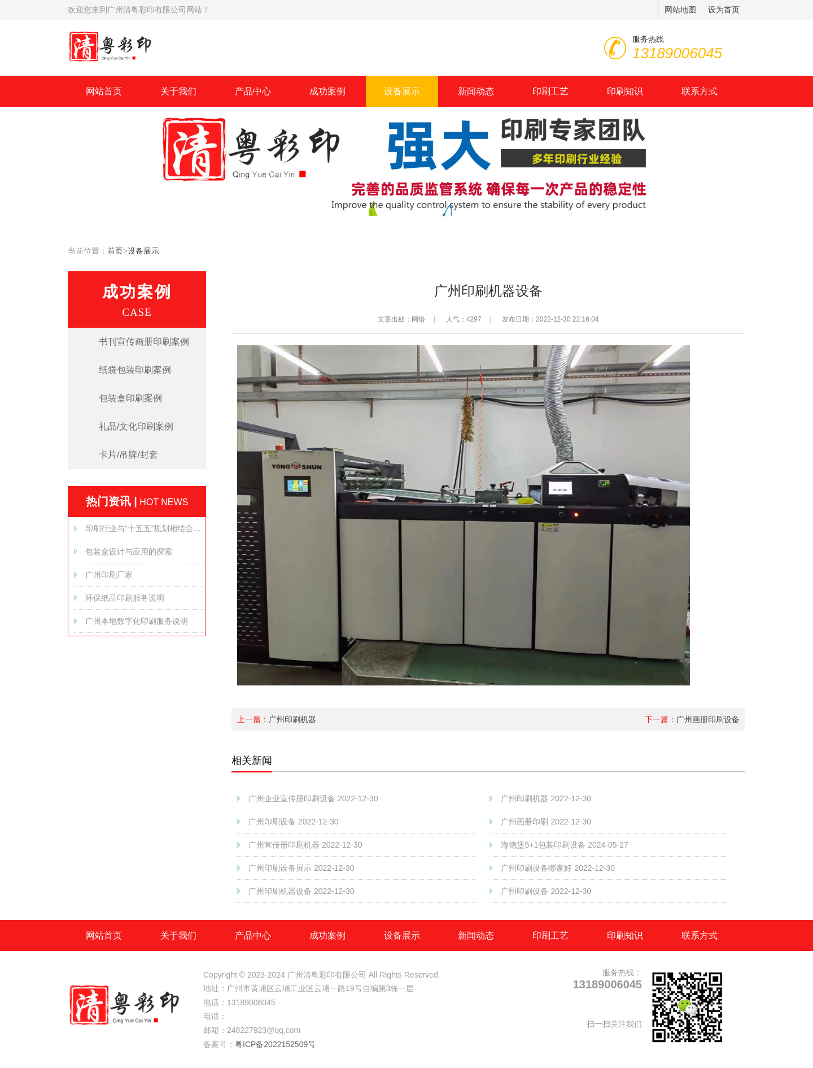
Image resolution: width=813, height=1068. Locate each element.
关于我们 (178, 91)
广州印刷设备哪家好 (558, 867)
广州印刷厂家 (109, 574)
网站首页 (104, 91)
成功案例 (327, 91)
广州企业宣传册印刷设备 (313, 798)
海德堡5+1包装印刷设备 (564, 844)
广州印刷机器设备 (301, 891)
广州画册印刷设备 (708, 719)
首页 (115, 250)
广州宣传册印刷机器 (305, 844)
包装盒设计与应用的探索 (128, 551)
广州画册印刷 (546, 821)
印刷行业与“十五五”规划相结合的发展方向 (144, 528)
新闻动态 (476, 91)
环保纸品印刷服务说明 (124, 597)
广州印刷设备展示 (301, 867)
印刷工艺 (550, 91)
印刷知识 (625, 91)
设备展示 (402, 91)
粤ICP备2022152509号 (275, 1044)
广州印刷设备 (293, 821)
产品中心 (253, 91)
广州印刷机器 (292, 719)
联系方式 (699, 91)
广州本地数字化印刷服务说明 (136, 621)
